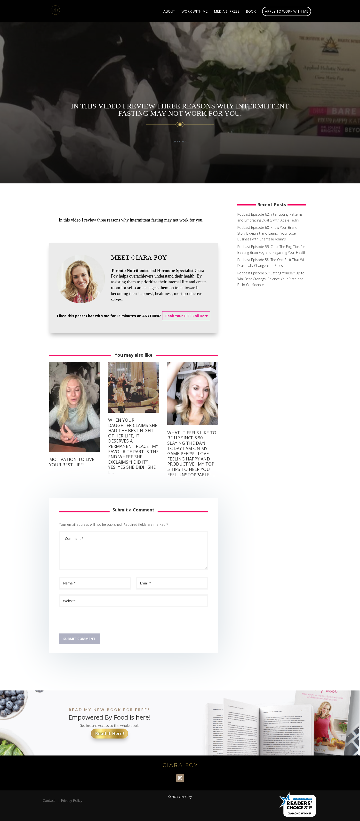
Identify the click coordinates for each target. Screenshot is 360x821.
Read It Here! (109, 733)
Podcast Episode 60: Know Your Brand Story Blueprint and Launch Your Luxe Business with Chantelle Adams (267, 233)
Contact (50, 800)
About (169, 12)
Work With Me (195, 12)
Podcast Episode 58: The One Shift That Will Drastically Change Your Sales (271, 262)
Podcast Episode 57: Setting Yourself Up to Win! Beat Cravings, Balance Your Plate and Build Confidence (270, 279)
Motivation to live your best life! (71, 462)
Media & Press (227, 12)
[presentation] (96, 621)
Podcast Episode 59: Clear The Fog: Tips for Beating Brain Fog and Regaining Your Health (271, 249)
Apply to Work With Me (286, 11)
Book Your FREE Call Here (186, 315)
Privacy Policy (71, 800)
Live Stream (181, 141)
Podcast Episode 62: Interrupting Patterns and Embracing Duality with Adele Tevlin (270, 217)
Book (251, 12)
